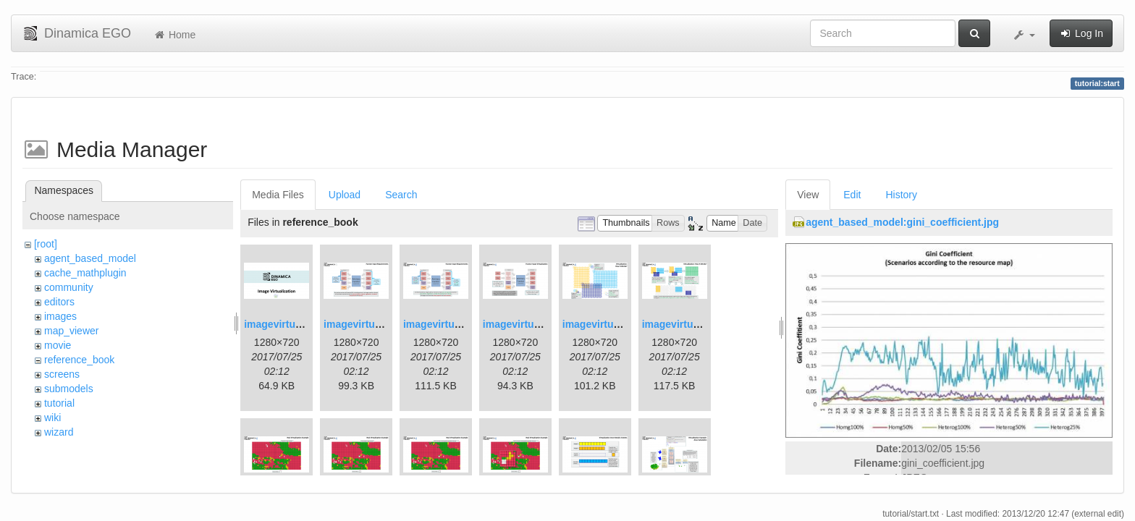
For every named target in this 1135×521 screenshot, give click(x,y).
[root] (45, 244)
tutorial (59, 403)
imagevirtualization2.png (383, 324)
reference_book (79, 359)
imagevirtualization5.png (621, 324)
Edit (852, 194)
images (60, 316)
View (808, 194)
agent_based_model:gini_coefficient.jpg (902, 222)
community (68, 287)
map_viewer (71, 330)
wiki (52, 417)
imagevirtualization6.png (701, 324)
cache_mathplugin (85, 273)
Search (401, 194)
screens (62, 374)
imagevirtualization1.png (303, 324)
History (901, 194)
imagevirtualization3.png (462, 324)
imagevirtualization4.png (542, 324)
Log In (1081, 33)
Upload (344, 194)
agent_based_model (90, 258)
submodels (68, 388)
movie (57, 345)
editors (59, 302)
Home (174, 35)
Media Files (278, 194)
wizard (58, 432)
